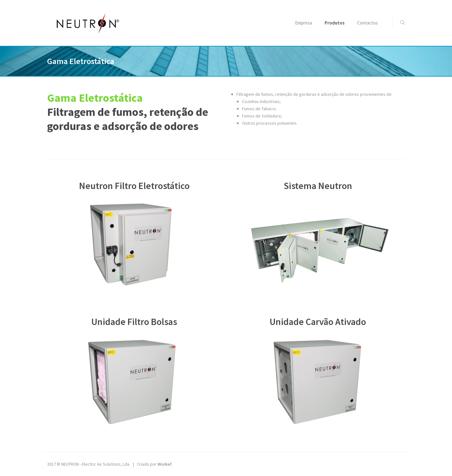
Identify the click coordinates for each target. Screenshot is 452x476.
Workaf (165, 464)
